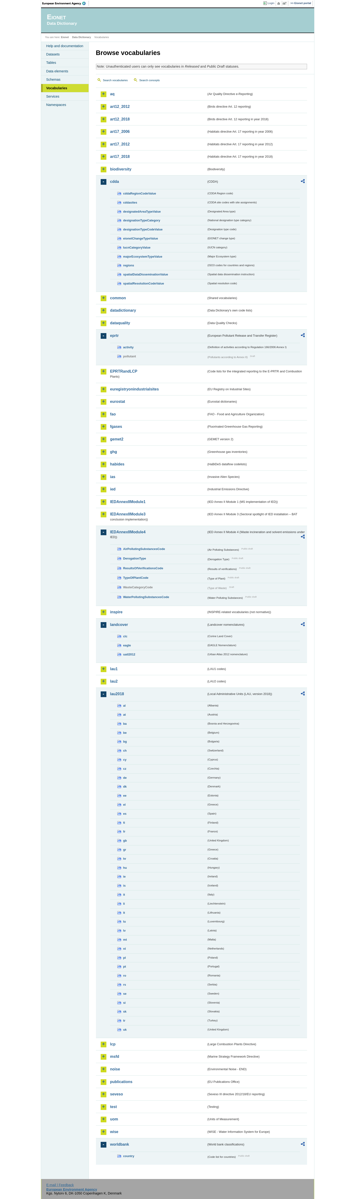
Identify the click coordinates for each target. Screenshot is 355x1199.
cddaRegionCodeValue (139, 193)
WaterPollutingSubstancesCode (146, 597)
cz (125, 768)
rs (124, 984)
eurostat (117, 402)
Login (271, 3)
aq (112, 94)
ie (124, 876)
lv (124, 930)
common (118, 298)
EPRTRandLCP (123, 371)
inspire (116, 612)
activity (128, 347)
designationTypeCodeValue (143, 229)
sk (125, 1011)
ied (113, 489)
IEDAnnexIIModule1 (128, 502)
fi (124, 822)
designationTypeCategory (141, 220)
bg (125, 741)
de (125, 777)
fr (124, 831)
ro (124, 975)
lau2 (114, 681)
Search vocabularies (115, 80)
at (124, 714)
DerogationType (134, 558)
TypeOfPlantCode (135, 578)
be (125, 732)
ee (125, 795)
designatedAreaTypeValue (142, 211)
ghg (113, 452)
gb (125, 840)
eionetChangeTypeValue (140, 238)
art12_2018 (120, 119)
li (124, 903)
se (125, 993)
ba (125, 723)
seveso (116, 1094)
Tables (51, 63)
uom (114, 1119)
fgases (116, 427)
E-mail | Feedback (60, 1185)
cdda (114, 182)
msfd (114, 1056)
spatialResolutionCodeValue (143, 283)
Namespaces (56, 105)
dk (125, 786)
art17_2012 (120, 144)
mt (125, 939)
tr (124, 1020)
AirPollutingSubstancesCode (144, 549)
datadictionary (123, 310)
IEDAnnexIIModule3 (128, 514)
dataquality (120, 323)
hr (124, 858)
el (124, 804)
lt (124, 912)
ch (125, 750)
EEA (65, 3)
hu (125, 867)
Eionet (65, 37)
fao (113, 414)
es (125, 813)
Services (52, 96)
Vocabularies (56, 88)
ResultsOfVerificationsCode (143, 568)
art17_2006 (120, 132)
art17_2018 (120, 157)
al (124, 705)
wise (114, 1132)
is (124, 885)
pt (124, 966)
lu (124, 921)
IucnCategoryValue (137, 247)
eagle (127, 645)
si (124, 1002)
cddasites (130, 202)
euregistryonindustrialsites (134, 389)
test (113, 1107)
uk (125, 1029)
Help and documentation (64, 46)
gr (124, 849)
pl (124, 957)
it (124, 894)
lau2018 (117, 694)
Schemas (53, 79)
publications (121, 1082)
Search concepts (149, 80)
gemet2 (116, 439)
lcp (113, 1044)
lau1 (114, 669)
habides (117, 464)
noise (115, 1069)
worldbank (119, 1144)
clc (125, 636)
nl (124, 948)
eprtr (114, 336)
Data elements (57, 71)
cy (125, 759)
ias (112, 477)
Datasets (53, 54)
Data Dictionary (81, 37)
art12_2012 (120, 107)
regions (128, 265)
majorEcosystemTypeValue (142, 256)
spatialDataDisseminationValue (145, 274)
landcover (119, 625)
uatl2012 (129, 654)
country (128, 1156)
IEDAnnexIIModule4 (128, 532)
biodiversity (121, 169)
